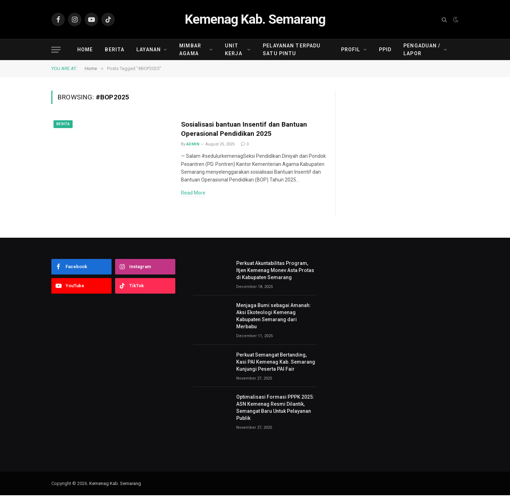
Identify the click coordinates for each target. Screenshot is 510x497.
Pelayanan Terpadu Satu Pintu (292, 49)
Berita (114, 49)
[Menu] (56, 50)
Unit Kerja (233, 49)
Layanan (148, 49)
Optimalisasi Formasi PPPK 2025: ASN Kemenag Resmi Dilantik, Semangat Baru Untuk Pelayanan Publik (275, 409)
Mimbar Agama (190, 49)
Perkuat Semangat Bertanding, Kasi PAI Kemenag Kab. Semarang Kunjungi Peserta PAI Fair (275, 364)
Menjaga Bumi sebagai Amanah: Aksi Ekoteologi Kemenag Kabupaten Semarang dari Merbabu (273, 317)
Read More (193, 194)
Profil (351, 49)
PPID (385, 49)
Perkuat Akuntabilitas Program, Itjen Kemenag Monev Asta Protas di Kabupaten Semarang (275, 272)
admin (192, 146)
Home (85, 49)
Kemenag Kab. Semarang (115, 485)
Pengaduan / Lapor (421, 49)
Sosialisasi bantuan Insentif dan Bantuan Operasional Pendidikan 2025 (249, 130)
